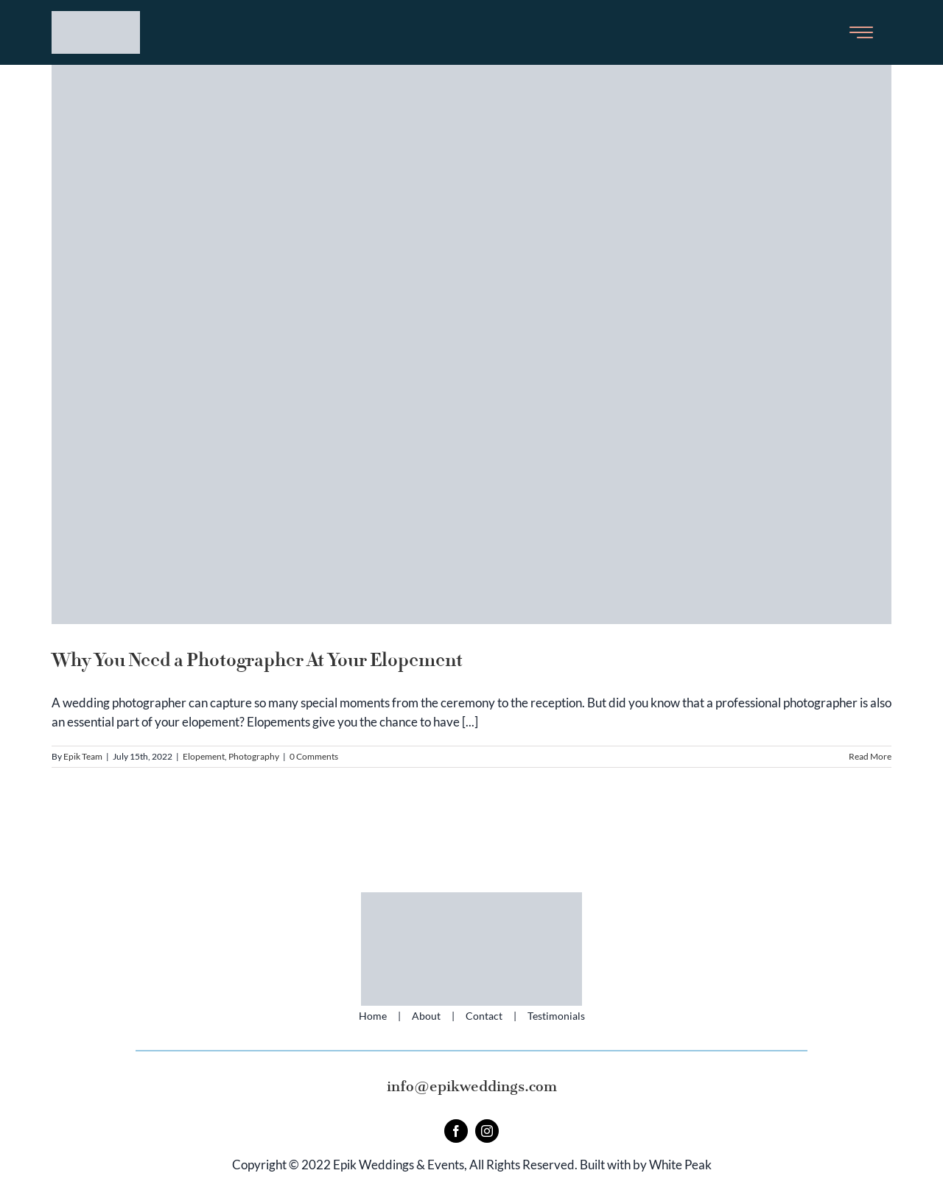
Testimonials (556, 1015)
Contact (484, 1015)
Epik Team (82, 756)
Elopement (204, 756)
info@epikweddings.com (472, 1086)
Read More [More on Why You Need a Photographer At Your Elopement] (870, 756)
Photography (253, 756)
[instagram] (487, 1131)
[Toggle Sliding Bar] (861, 32)
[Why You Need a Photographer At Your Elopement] (471, 345)
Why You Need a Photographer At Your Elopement (257, 660)
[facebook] (456, 1131)
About (426, 1015)
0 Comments (314, 756)
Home (373, 1015)
